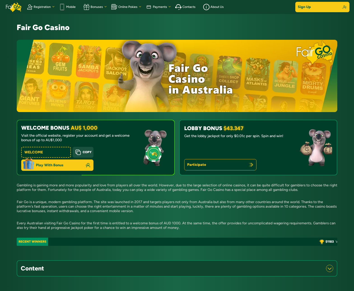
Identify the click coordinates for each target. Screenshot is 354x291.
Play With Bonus (49, 165)
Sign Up (322, 7)
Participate (196, 164)
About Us (213, 7)
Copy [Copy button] (83, 152)
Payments (156, 7)
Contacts (185, 7)
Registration (38, 7)
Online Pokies (124, 7)
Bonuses (93, 7)
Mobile (67, 7)
